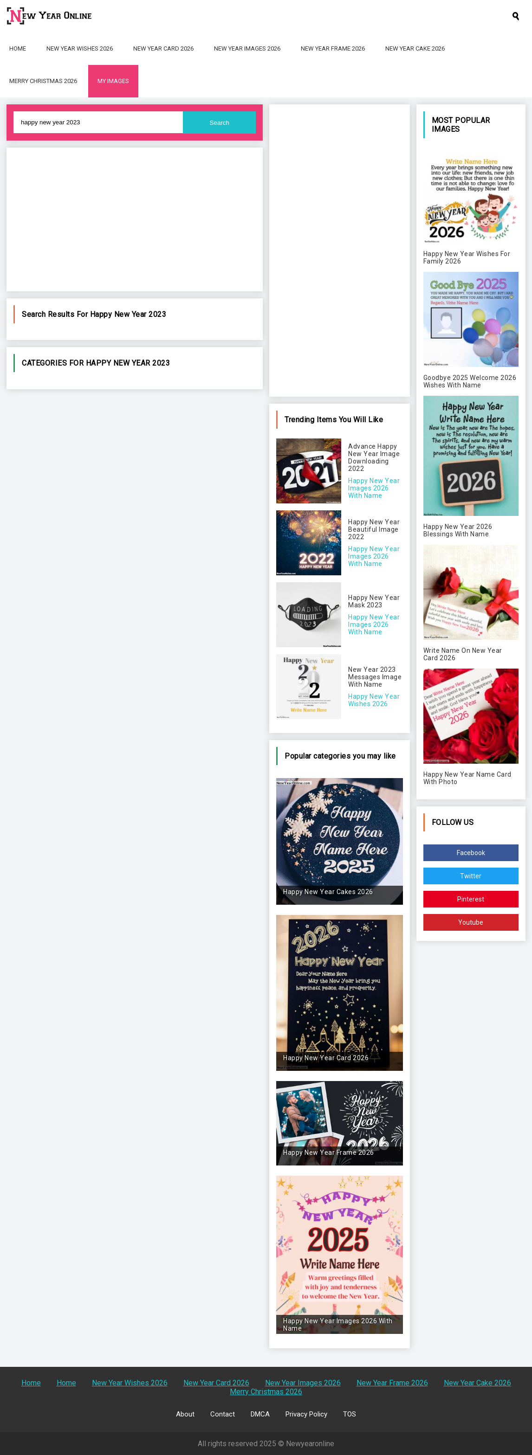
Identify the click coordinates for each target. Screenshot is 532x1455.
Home (17, 48)
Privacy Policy (306, 1414)
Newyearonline (310, 1443)
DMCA (260, 1414)
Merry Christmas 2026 (43, 80)
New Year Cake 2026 (415, 48)
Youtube (470, 922)
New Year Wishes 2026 (79, 48)
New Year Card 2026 (163, 48)
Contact (222, 1414)
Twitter (470, 876)
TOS (349, 1414)
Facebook (471, 852)
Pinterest (470, 899)
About (185, 1414)
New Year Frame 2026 (333, 48)
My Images (113, 80)
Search (219, 122)
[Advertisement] (134, 219)
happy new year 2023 (128, 314)
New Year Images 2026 (247, 48)
